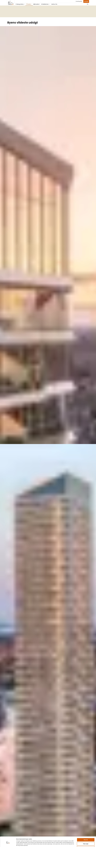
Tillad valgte (85, 838)
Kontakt (86, 1)
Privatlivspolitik (79, 1)
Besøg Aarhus (20, 4)
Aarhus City (55, 4)
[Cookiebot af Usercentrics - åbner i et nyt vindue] (8, 845)
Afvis (86, 842)
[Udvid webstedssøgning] (87, 4)
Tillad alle (86, 834)
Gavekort (37, 4)
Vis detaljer (63, 844)
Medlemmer (45, 4)
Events (29, 4)
